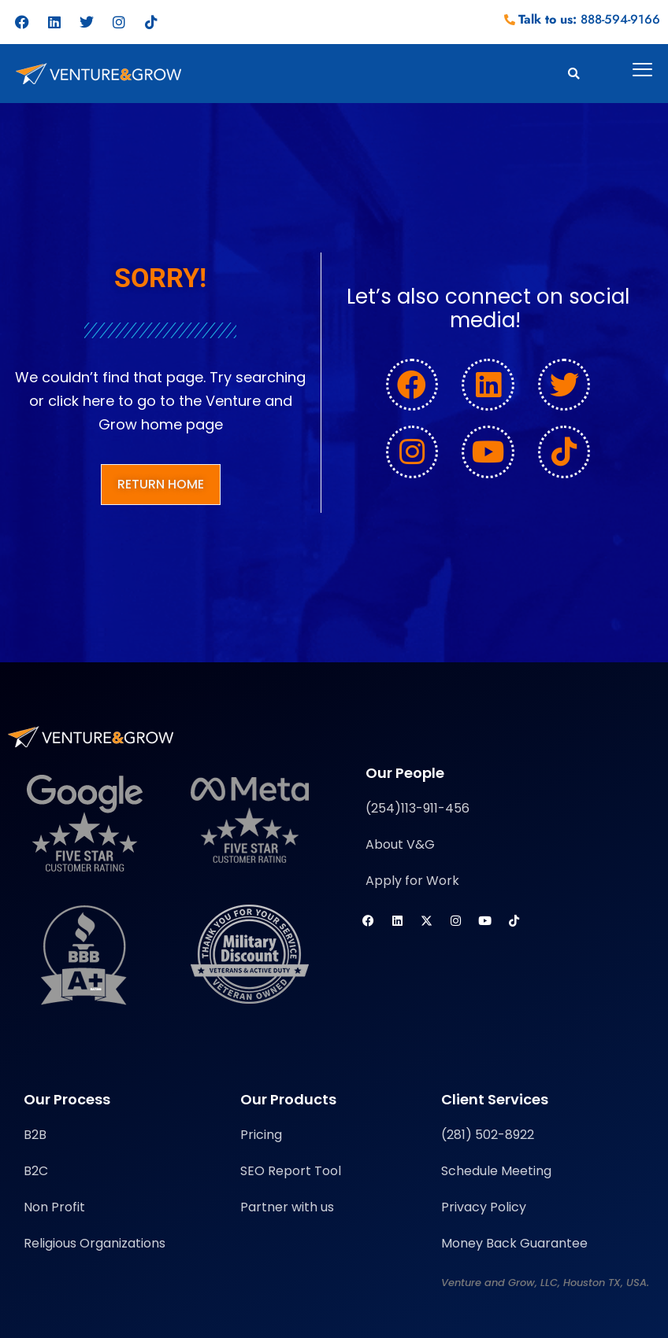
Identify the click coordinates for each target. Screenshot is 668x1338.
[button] (574, 74)
